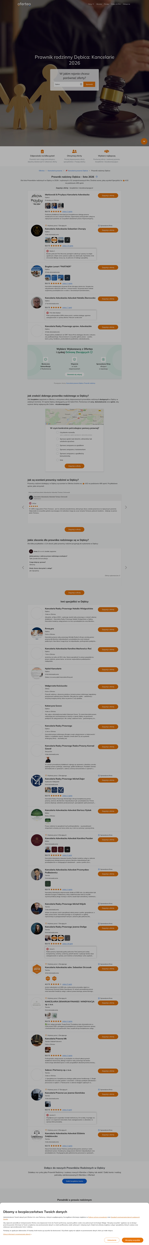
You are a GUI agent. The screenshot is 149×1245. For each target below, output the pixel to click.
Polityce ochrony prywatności (97, 1217)
